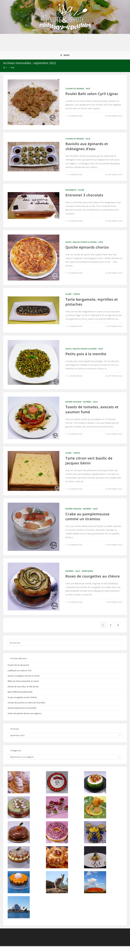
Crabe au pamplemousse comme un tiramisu (88, 517)
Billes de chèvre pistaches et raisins (23, 682)
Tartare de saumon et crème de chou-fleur (26, 703)
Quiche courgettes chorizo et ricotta (23, 676)
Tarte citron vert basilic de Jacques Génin (89, 461)
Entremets (71, 191)
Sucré (81, 191)
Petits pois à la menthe (86, 354)
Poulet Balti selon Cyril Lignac (92, 94)
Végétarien (87, 572)
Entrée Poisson (73, 402)
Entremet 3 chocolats (84, 195)
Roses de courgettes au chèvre (93, 577)
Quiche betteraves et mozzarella (22, 708)
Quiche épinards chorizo (87, 248)
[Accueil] (4, 68)
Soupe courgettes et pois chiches (22, 698)
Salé (88, 89)
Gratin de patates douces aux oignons (24, 714)
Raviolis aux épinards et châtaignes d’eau (87, 147)
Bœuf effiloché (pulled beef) (20, 692)
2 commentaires (75, 222)
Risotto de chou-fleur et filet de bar (23, 687)
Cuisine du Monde (75, 89)
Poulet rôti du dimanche (18, 666)
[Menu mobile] (65, 56)
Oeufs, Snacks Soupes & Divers (81, 243)
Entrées (87, 402)
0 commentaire (75, 117)
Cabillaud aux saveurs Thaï (19, 671)
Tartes (76, 295)
